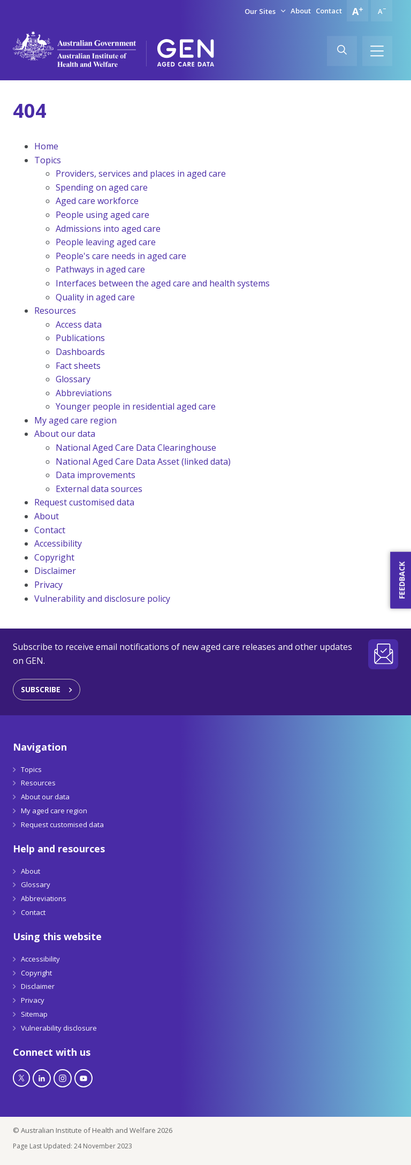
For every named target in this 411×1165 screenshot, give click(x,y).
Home (46, 146)
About (301, 11)
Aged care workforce (97, 201)
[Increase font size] (357, 10)
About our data (64, 434)
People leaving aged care (106, 242)
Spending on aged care (102, 187)
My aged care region (75, 420)
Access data (79, 324)
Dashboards (80, 352)
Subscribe (40, 689)
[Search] (342, 51)
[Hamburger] (377, 51)
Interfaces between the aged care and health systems (163, 283)
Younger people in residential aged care (136, 406)
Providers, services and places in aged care (141, 173)
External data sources (99, 489)
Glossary (73, 379)
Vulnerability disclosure (59, 1028)
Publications (80, 338)
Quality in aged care (95, 297)
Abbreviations (84, 393)
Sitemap (34, 1014)
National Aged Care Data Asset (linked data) (143, 461)
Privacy (48, 585)
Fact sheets (78, 366)
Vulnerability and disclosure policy (102, 598)
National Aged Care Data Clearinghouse (136, 447)
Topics (47, 160)
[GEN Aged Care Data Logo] (186, 53)
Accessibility (58, 543)
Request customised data (84, 502)
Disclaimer (55, 571)
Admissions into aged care (108, 228)
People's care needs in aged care (121, 256)
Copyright (54, 557)
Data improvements (95, 475)
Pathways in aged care (100, 269)
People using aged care (102, 215)
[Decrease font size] (381, 10)
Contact (329, 11)
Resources (55, 310)
